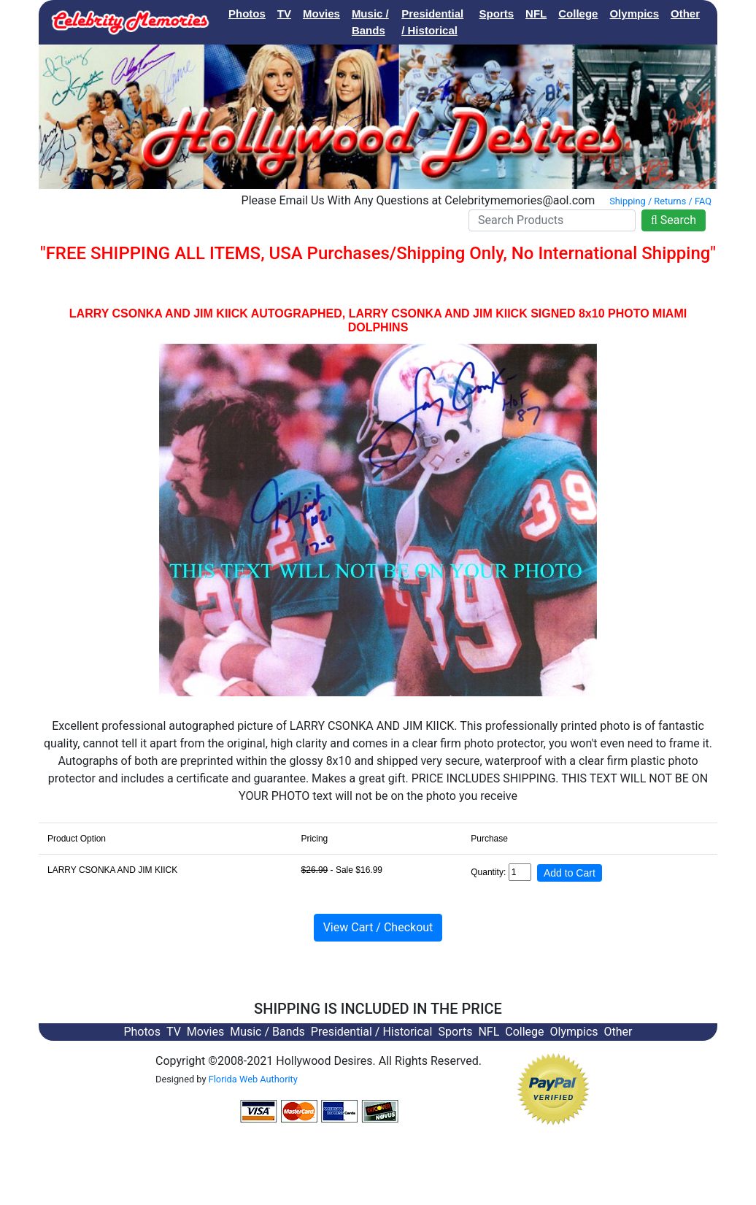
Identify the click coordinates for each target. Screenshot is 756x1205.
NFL (536, 13)
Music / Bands (370, 21)
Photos (247, 13)
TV (284, 13)
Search (673, 220)
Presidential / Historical (432, 21)
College (578, 13)
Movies (321, 13)
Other (685, 13)
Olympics (634, 13)
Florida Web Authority (253, 1079)
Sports (496, 13)
